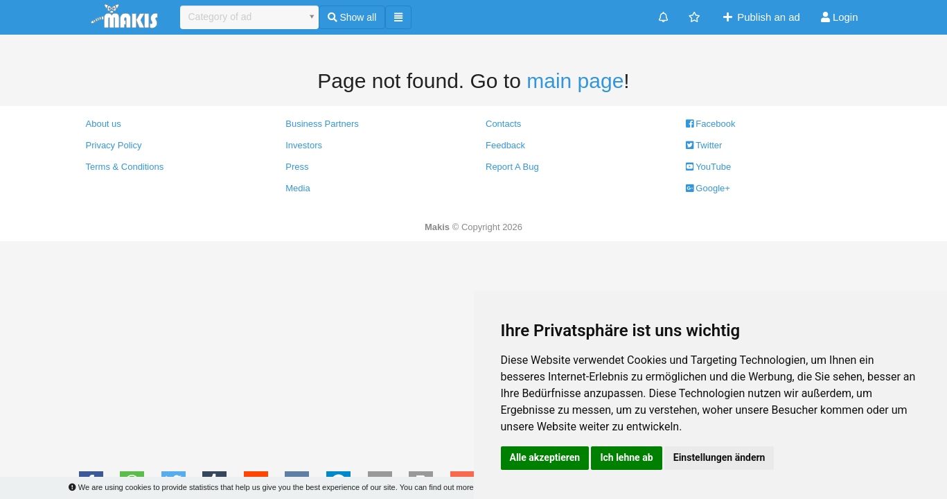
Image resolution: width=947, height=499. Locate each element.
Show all (352, 17)
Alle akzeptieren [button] (545, 457)
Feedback (505, 145)
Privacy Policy (114, 145)
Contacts (503, 124)
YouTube (708, 166)
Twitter (704, 145)
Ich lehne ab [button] (626, 457)
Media (297, 188)
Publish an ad (760, 17)
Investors (303, 145)
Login (839, 17)
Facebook (711, 124)
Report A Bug (512, 166)
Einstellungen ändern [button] (719, 457)
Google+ (708, 188)
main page (574, 80)
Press (296, 166)
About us (103, 124)
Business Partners (322, 124)
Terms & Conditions (125, 166)
